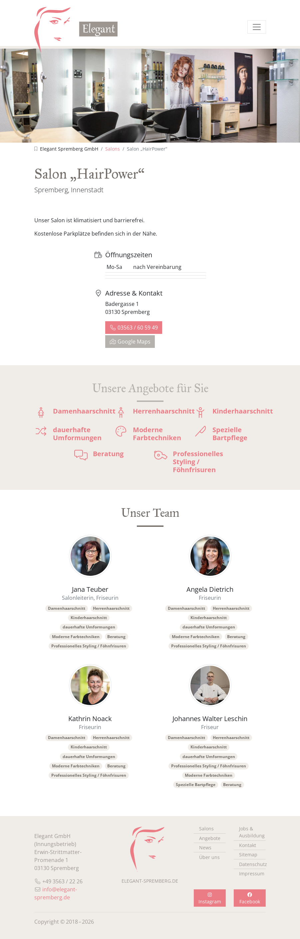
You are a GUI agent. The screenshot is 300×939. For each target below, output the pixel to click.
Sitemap (248, 854)
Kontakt (247, 845)
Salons (112, 149)
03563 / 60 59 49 (134, 327)
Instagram (209, 898)
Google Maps (130, 341)
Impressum (251, 873)
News (205, 847)
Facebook (249, 898)
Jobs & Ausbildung (252, 832)
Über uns (209, 857)
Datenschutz (252, 864)
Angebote (209, 838)
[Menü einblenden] (256, 27)
